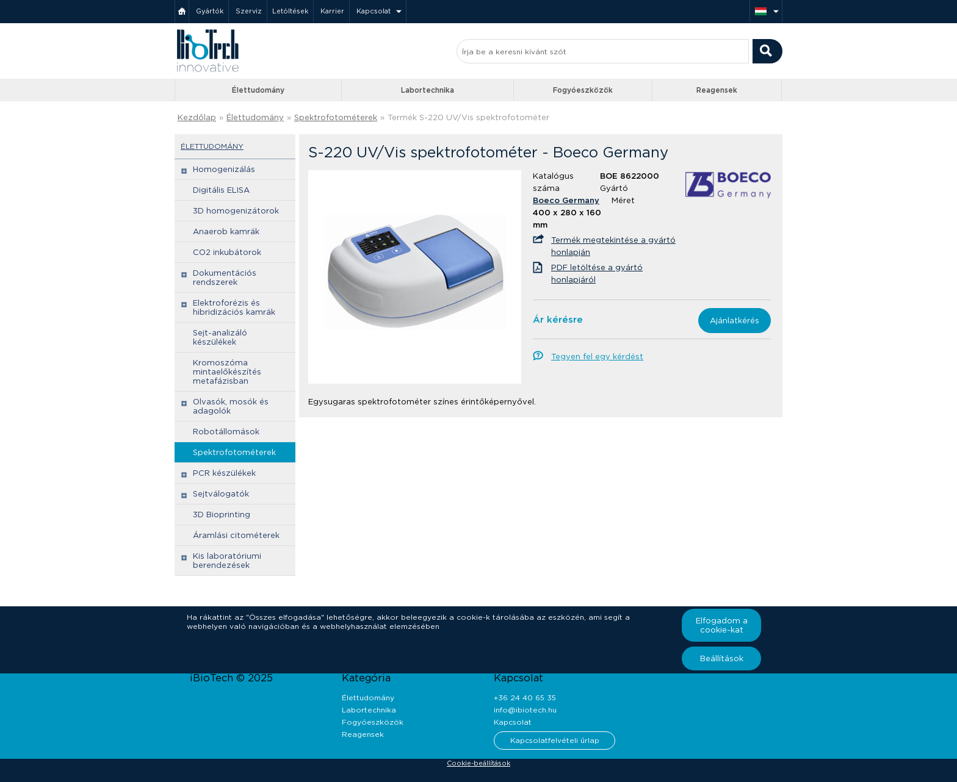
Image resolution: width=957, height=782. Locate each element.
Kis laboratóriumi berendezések (227, 560)
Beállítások (721, 658)
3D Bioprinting (221, 514)
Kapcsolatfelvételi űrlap (554, 740)
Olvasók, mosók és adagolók (231, 406)
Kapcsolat (373, 11)
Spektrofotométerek (335, 117)
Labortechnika (427, 90)
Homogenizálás (224, 169)
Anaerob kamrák (226, 231)
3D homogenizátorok (236, 210)
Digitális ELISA (221, 190)
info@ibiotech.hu (525, 709)
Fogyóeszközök (583, 90)
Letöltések (290, 11)
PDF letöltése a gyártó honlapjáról (597, 273)
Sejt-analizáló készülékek (220, 337)
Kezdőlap (197, 117)
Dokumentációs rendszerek (224, 277)
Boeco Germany (566, 200)
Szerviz (249, 11)
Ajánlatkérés (734, 320)
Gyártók (209, 11)
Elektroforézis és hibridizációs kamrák (234, 307)
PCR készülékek (224, 473)
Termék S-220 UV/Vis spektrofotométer (468, 117)
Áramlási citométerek (236, 535)
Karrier (332, 11)
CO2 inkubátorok (227, 252)
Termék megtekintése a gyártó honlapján (613, 246)
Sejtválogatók (221, 493)
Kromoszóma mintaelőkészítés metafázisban (227, 372)
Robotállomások (226, 431)
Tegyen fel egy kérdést (597, 356)
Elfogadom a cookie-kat (722, 625)
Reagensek (716, 90)
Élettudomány (258, 90)
